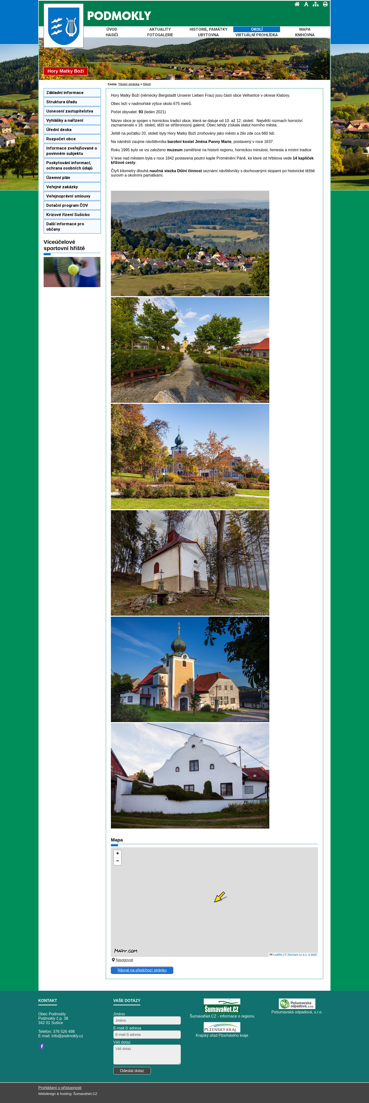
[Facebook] (42, 1046)
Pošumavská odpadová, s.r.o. (297, 1012)
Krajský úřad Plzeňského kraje (222, 1035)
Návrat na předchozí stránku (141, 970)
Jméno (119, 1014)
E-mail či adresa (127, 1028)
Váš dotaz (122, 1042)
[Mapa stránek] (314, 4)
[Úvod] (296, 4)
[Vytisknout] (323, 4)
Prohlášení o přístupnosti (59, 1088)
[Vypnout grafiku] (305, 4)
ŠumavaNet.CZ (85, 1094)
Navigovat (122, 960)
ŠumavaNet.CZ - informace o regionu (222, 1016)
